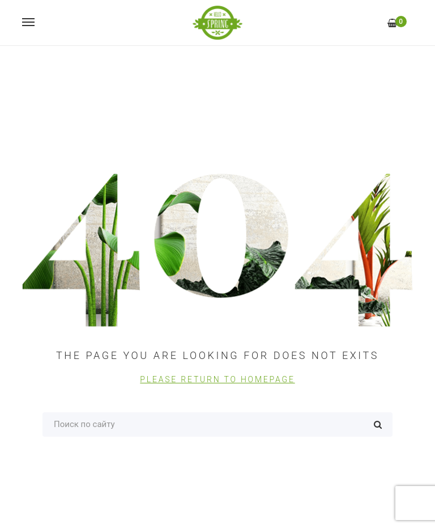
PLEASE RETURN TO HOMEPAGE (217, 379)
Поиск (377, 424)
